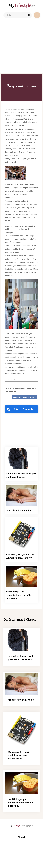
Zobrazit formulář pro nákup (24, 397)
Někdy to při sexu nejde (19, 510)
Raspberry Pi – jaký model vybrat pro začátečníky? (18, 755)
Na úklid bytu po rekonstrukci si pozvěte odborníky (18, 595)
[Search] (29, 15)
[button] (21, 69)
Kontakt (21, 837)
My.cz (21, 825)
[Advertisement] (21, 44)
